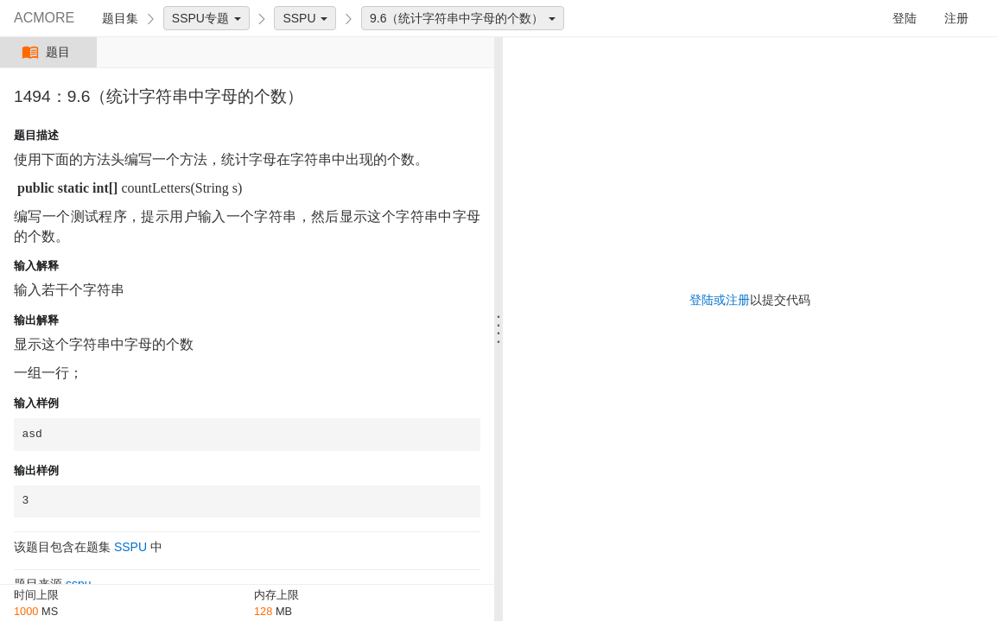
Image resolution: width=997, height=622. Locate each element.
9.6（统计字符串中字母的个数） (463, 18)
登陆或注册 (719, 300)
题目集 (120, 18)
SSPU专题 (206, 18)
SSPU (305, 18)
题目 (48, 52)
